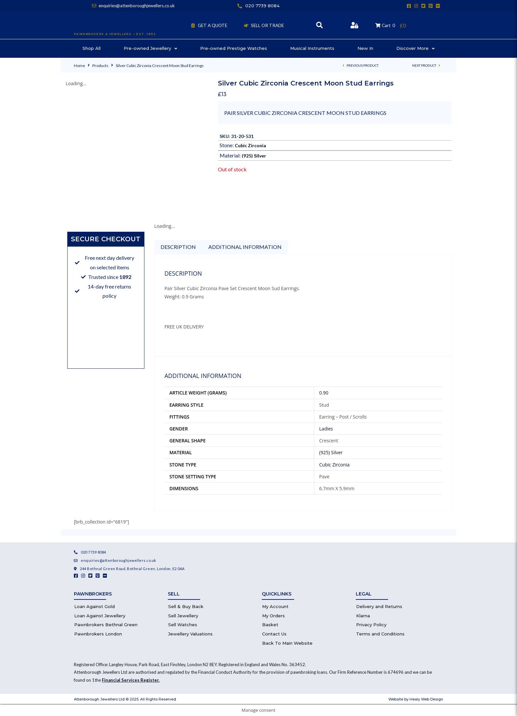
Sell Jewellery (183, 615)
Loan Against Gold (94, 606)
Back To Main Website (287, 643)
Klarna (363, 615)
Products (100, 65)
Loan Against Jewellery (99, 615)
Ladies (326, 429)
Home (79, 65)
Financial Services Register (130, 680)
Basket (270, 624)
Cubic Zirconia (250, 145)
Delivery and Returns (379, 606)
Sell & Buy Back (185, 606)
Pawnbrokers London (98, 633)
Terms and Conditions (380, 633)
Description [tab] (178, 247)
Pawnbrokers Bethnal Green (105, 624)
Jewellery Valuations (190, 633)
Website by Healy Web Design (415, 699)
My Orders (273, 615)
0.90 (323, 393)
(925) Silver (254, 155)
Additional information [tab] (245, 247)
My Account (275, 606)
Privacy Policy (371, 624)
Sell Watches (182, 624)
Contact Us (274, 633)
